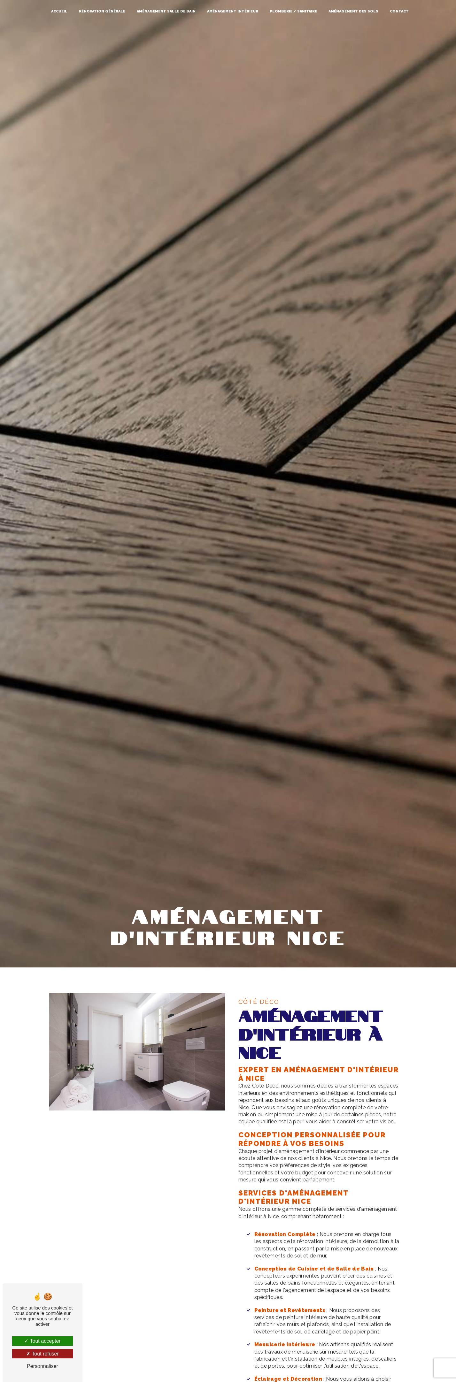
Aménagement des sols (353, 11)
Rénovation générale (102, 11)
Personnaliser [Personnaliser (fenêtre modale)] (42, 1366)
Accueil (59, 11)
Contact (399, 11)
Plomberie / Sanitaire (293, 11)
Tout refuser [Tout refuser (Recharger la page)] (42, 1353)
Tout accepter (42, 1341)
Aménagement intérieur (232, 11)
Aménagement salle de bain (166, 11)
